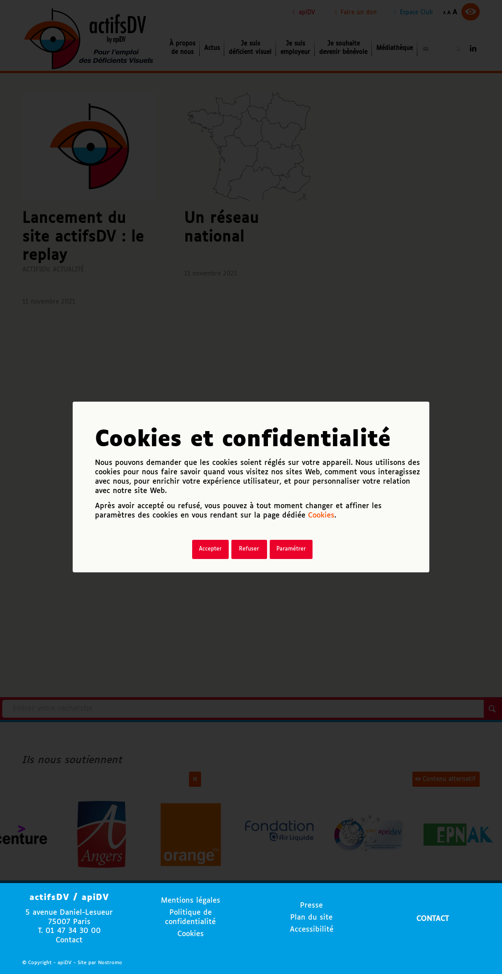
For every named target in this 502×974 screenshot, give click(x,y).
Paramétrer (291, 549)
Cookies (321, 515)
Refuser (249, 549)
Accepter (210, 549)
